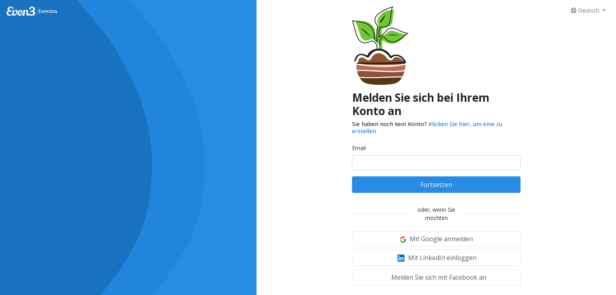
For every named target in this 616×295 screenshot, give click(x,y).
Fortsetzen (436, 184)
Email (359, 148)
